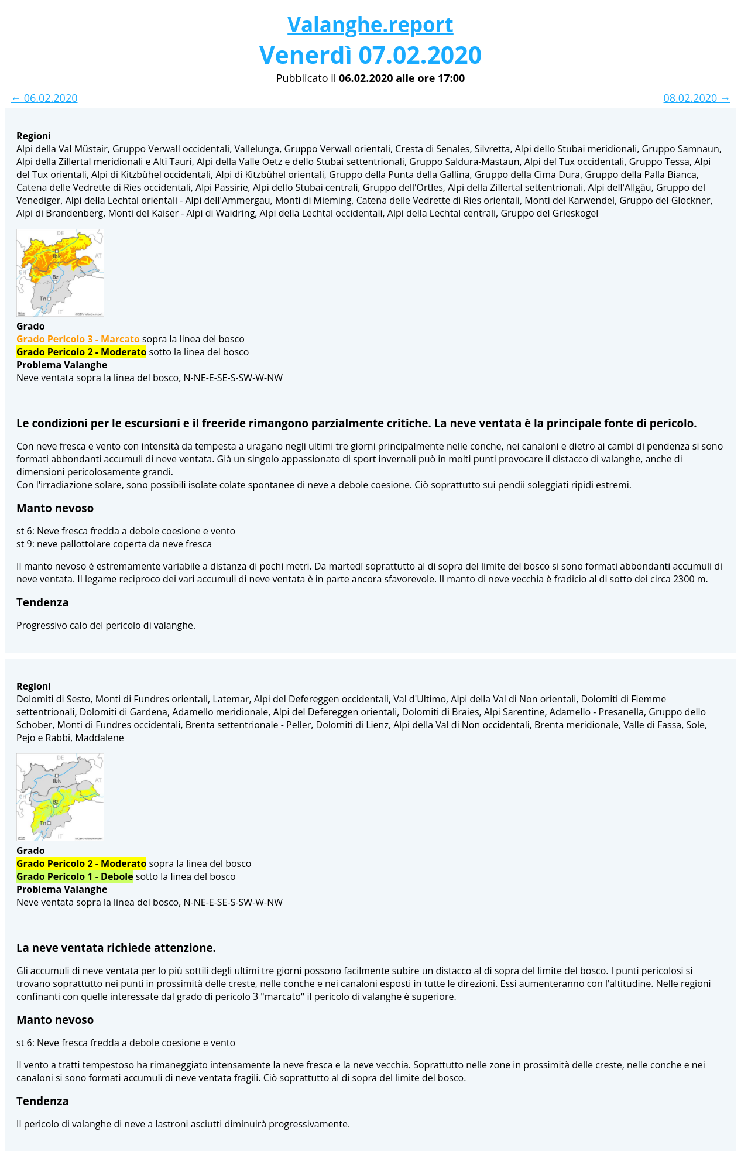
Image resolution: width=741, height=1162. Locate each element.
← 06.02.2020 (44, 98)
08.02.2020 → (697, 98)
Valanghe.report (370, 24)
